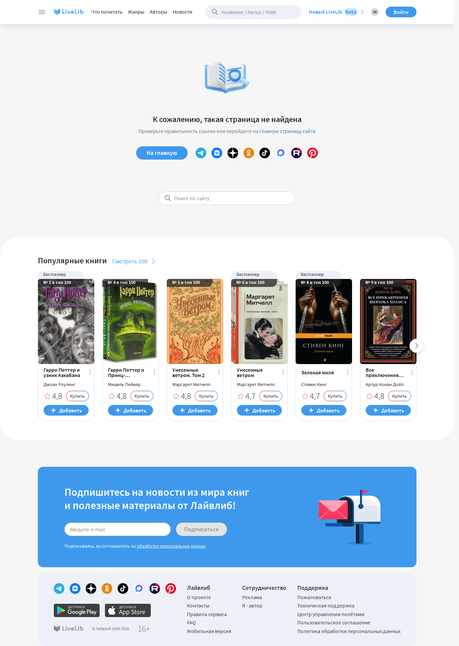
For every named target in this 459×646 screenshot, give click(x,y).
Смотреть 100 (129, 261)
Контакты (198, 605)
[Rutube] (296, 153)
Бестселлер (54, 274)
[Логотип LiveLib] (68, 12)
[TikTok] (264, 153)
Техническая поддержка (325, 605)
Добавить (70, 410)
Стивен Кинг (314, 384)
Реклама (252, 597)
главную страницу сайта (287, 131)
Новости (182, 11)
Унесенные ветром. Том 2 (188, 372)
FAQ (191, 622)
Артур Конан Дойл (385, 384)
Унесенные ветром (250, 372)
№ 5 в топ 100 (186, 282)
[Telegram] (201, 153)
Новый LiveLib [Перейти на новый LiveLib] (333, 12)
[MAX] (280, 153)
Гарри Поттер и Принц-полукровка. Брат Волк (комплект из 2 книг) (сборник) (126, 372)
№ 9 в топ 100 (379, 282)
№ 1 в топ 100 (57, 282)
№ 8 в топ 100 (315, 282)
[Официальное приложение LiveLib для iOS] (128, 610)
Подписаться (201, 529)
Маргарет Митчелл (191, 384)
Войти (401, 12)
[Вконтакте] (217, 153)
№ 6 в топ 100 (250, 282)
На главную (161, 153)
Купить (77, 396)
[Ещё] (90, 372)
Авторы (158, 11)
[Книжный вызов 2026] (375, 12)
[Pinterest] (312, 153)
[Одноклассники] (248, 153)
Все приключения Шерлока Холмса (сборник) (386, 372)
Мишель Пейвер (124, 384)
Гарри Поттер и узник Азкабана (62, 372)
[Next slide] (416, 346)
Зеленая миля (317, 372)
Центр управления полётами (330, 614)
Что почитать (107, 11)
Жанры (136, 11)
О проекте (199, 597)
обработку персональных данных (171, 546)
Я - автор (252, 605)
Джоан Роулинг (60, 384)
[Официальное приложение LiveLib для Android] (77, 610)
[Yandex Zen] (233, 153)
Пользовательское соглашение (333, 622)
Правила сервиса (207, 614)
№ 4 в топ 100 (122, 282)
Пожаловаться (314, 597)
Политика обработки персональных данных (349, 631)
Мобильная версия (209, 631)
